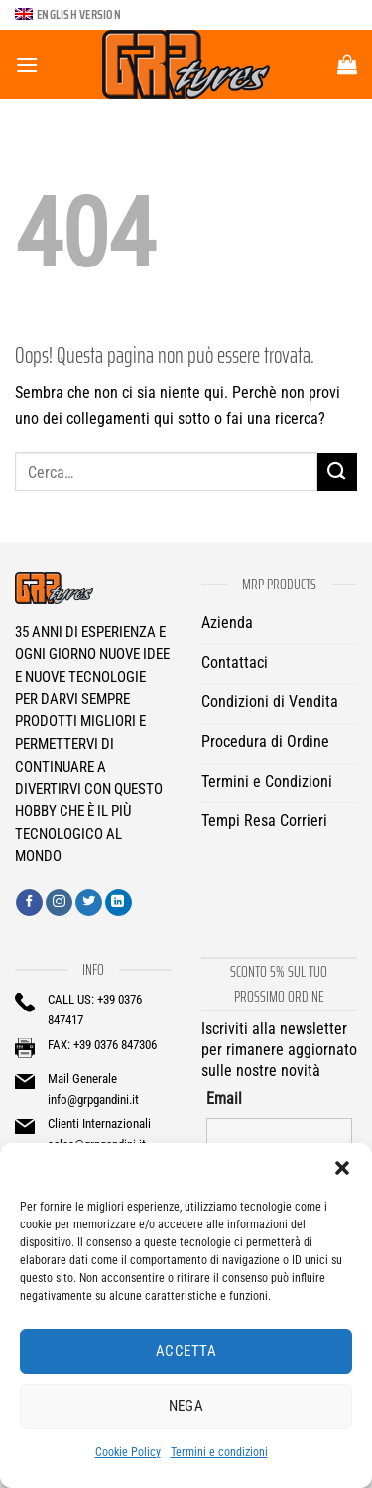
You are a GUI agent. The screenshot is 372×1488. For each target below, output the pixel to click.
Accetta (186, 1351)
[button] (342, 1168)
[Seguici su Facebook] (29, 902)
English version (79, 14)
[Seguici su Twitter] (88, 902)
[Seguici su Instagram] (59, 902)
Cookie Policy (128, 1452)
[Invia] (337, 472)
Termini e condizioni (219, 1452)
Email (224, 1098)
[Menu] (27, 65)
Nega (186, 1406)
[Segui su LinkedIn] (118, 902)
